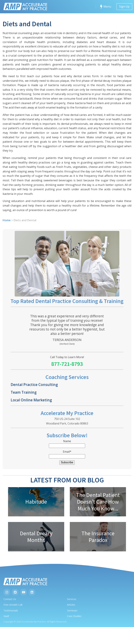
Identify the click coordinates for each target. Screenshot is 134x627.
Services (71, 599)
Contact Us (9, 599)
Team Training (24, 392)
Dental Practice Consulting (34, 384)
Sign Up (124, 6)
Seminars (72, 610)
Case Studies (74, 616)
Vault (6, 616)
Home (7, 220)
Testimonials (10, 610)
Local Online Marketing (31, 399)
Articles (71, 604)
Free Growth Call (12, 604)
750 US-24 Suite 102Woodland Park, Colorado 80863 (67, 421)
